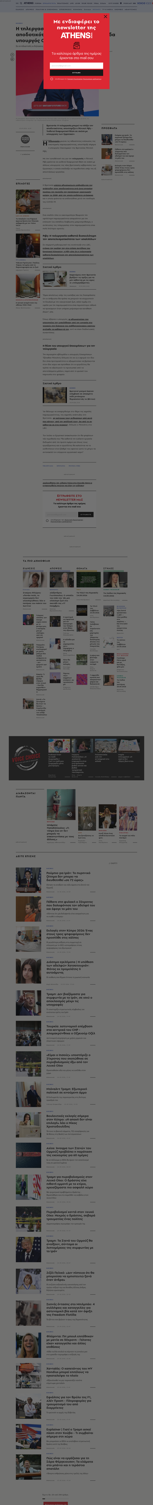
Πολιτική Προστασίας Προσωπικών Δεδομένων (84, 79)
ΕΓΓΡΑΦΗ (76, 73)
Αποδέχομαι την (78, 79)
